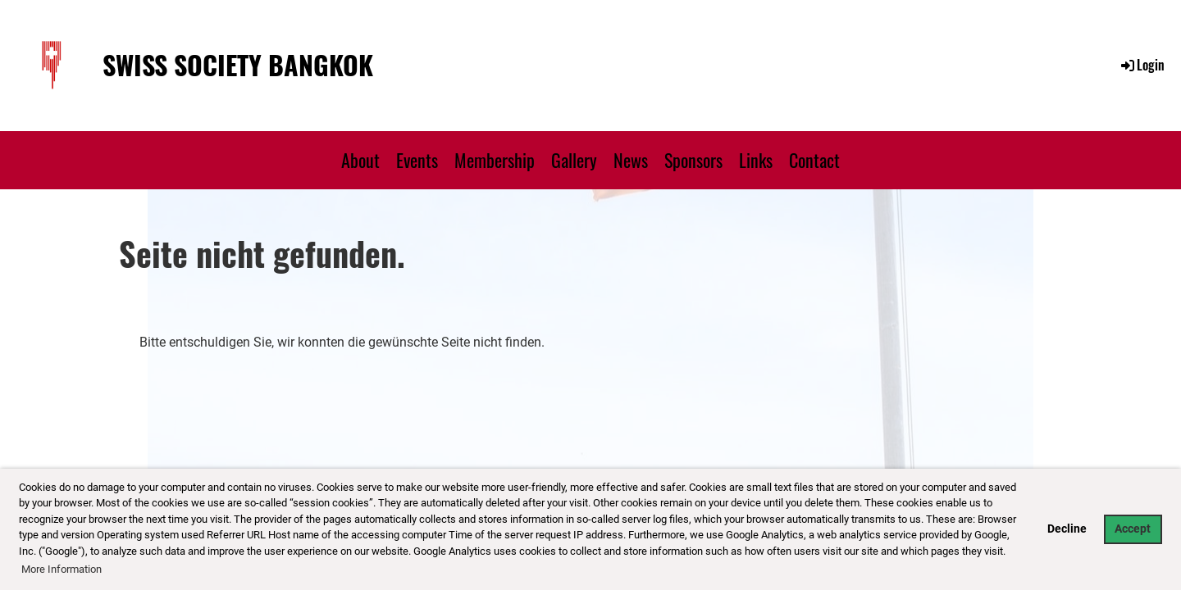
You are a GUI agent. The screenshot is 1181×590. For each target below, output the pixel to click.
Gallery (574, 160)
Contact (814, 160)
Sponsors (693, 160)
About (360, 160)
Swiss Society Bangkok (238, 65)
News (630, 160)
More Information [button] (61, 569)
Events (417, 160)
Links (756, 160)
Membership (494, 160)
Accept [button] (1133, 529)
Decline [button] (1067, 529)
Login (1142, 65)
